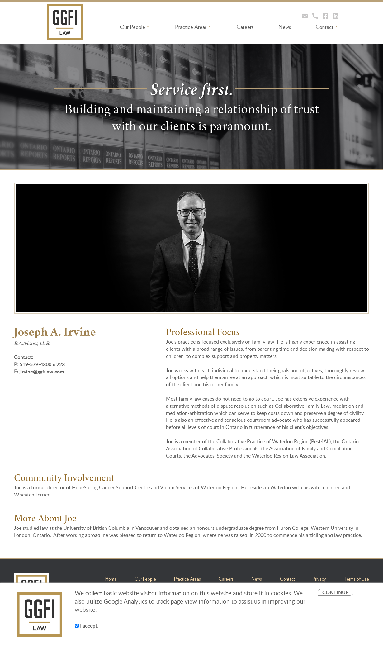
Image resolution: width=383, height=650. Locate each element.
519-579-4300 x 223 (42, 364)
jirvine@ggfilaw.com (41, 371)
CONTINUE (335, 592)
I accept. (86, 625)
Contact (327, 27)
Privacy (319, 579)
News (284, 27)
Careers (245, 27)
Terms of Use (356, 579)
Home (111, 579)
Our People (134, 27)
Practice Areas (193, 27)
